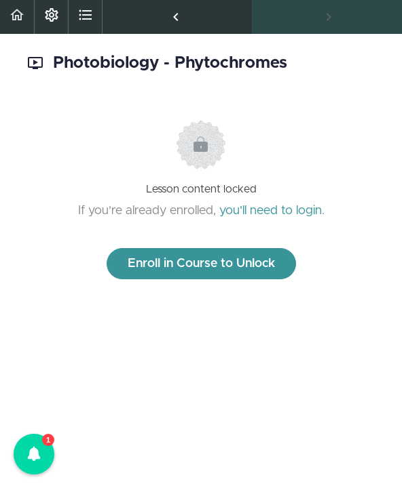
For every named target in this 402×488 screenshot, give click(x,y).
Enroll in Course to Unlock (201, 264)
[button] (17, 17)
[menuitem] (51, 17)
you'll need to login (270, 211)
